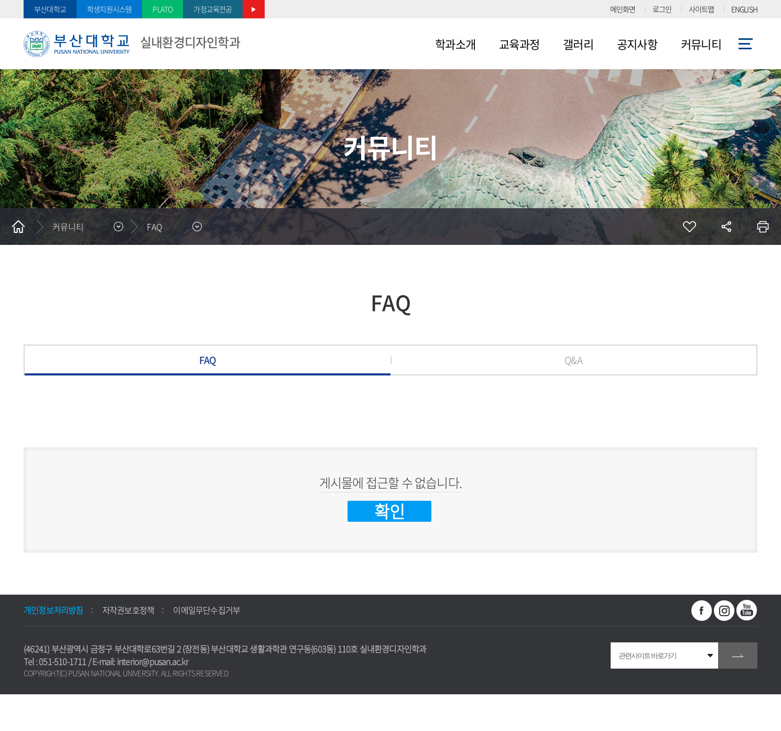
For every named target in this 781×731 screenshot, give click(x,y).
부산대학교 (50, 9)
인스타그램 (724, 610)
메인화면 (623, 9)
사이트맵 (701, 9)
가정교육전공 (212, 9)
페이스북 (701, 610)
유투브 (746, 610)
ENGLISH (744, 9)
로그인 (662, 9)
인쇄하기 (762, 226)
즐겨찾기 (689, 226)
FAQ (207, 360)
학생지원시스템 (109, 9)
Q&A (573, 360)
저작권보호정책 (128, 610)
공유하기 (726, 226)
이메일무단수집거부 (206, 610)
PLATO (162, 9)
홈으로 (18, 226)
